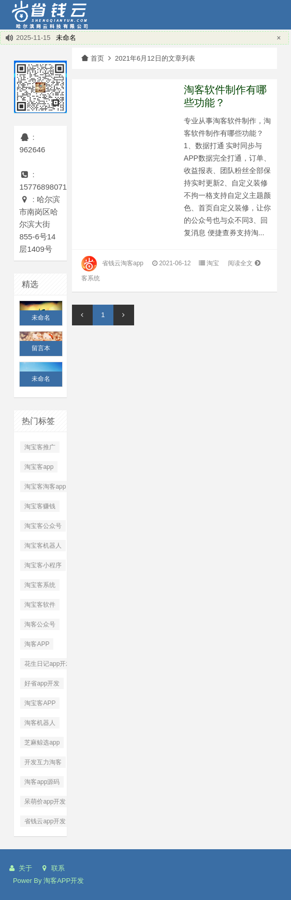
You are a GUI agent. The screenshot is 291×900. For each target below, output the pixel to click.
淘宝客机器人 (43, 545)
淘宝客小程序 (43, 565)
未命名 (66, 37)
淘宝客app (38, 466)
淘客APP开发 (63, 880)
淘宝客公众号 (43, 526)
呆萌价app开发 (45, 801)
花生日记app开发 (48, 663)
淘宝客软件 (39, 604)
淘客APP (36, 644)
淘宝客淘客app (45, 486)
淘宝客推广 (39, 447)
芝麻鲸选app (42, 742)
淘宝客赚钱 (39, 506)
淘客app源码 (42, 781)
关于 (19, 868)
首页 (92, 58)
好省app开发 (42, 683)
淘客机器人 (39, 722)
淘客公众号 (39, 624)
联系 (52, 868)
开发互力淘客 (43, 762)
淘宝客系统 (39, 585)
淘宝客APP (39, 703)
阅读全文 (245, 263)
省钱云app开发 (45, 821)
